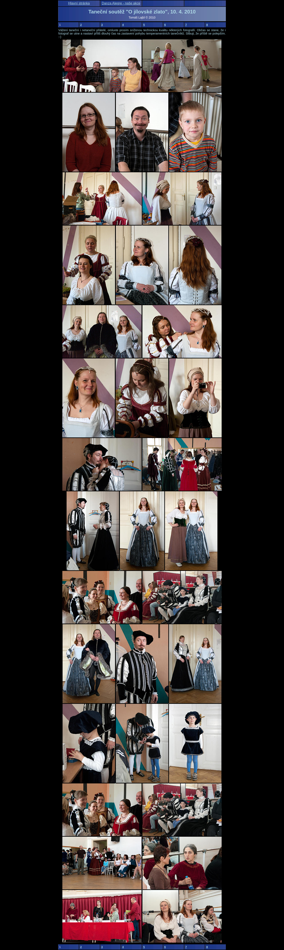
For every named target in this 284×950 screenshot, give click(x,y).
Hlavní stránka (79, 3)
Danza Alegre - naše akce (121, 3)
